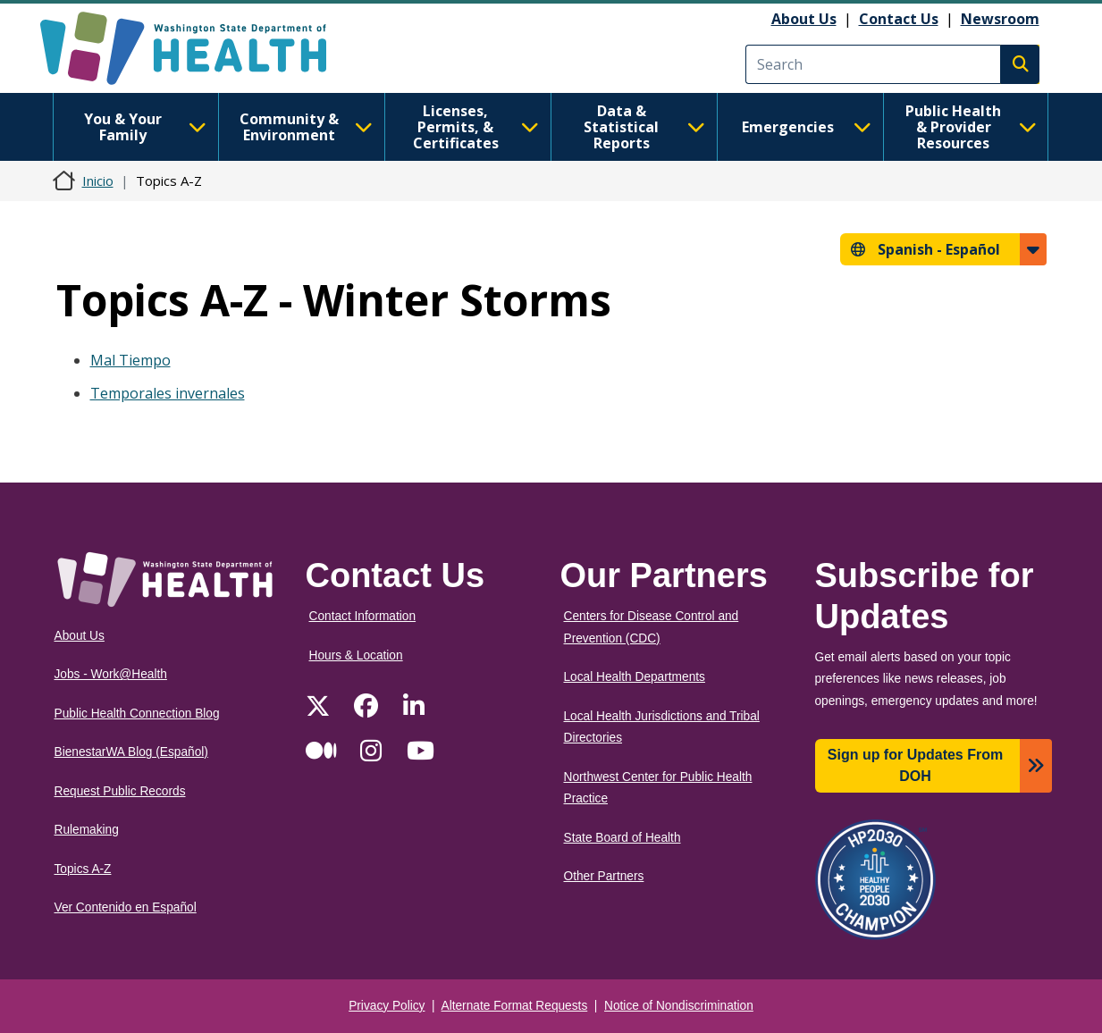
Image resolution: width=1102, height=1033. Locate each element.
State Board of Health (622, 837)
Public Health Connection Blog (137, 713)
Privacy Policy (387, 1005)
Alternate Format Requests (515, 1005)
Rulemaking (87, 829)
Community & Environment (306, 127)
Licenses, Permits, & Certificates (476, 127)
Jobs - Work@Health (111, 674)
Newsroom (1000, 19)
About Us (804, 19)
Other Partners (604, 876)
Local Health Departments (634, 677)
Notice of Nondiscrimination (678, 1005)
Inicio (98, 180)
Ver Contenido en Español (126, 907)
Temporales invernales (167, 393)
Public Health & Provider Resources (971, 127)
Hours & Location (356, 655)
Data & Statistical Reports (644, 127)
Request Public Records (120, 791)
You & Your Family (145, 127)
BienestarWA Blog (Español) (131, 752)
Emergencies (806, 127)
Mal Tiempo (130, 360)
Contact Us (898, 19)
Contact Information (362, 616)
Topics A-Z (83, 869)
